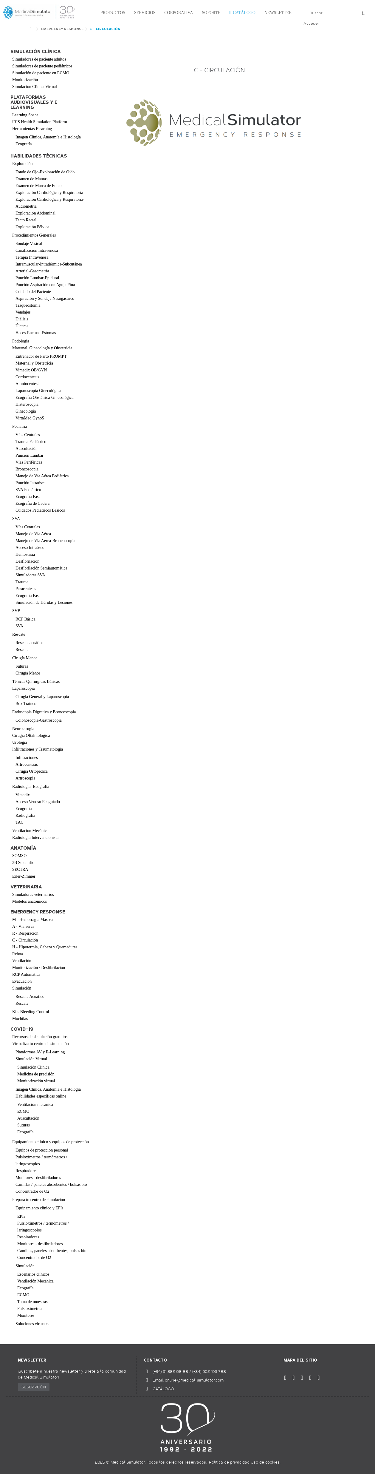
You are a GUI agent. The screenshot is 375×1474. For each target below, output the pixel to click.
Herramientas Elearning (32, 128)
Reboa (17, 954)
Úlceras (22, 326)
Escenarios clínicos (33, 1274)
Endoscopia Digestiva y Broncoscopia (44, 712)
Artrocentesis (27, 764)
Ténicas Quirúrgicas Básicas (36, 681)
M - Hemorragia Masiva (32, 919)
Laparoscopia (23, 688)
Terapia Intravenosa (32, 257)
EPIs (21, 1216)
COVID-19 (21, 1029)
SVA (16, 518)
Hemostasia (25, 554)
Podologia (20, 341)
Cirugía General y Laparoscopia (42, 696)
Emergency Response (37, 912)
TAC (20, 822)
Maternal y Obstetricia (34, 363)
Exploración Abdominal (35, 213)
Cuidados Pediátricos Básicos (40, 510)
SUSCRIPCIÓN (33, 1387)
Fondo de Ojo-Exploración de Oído (45, 172)
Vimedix (23, 795)
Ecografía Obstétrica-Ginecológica (45, 397)
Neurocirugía (23, 728)
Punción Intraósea (31, 483)
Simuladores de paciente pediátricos (42, 66)
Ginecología (26, 411)
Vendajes (23, 312)
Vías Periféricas (29, 462)
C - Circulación (25, 940)
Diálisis (22, 319)
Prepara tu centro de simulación (38, 1199)
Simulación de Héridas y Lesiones (44, 602)
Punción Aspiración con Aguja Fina (45, 285)
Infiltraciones (27, 757)
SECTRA (20, 869)
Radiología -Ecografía (30, 786)
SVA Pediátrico (28, 489)
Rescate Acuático (30, 996)
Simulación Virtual (31, 1059)
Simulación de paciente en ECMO (40, 73)
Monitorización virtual (36, 1081)
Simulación (21, 988)
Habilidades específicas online (41, 1096)
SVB (16, 611)
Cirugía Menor (24, 658)
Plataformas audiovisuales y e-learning (35, 102)
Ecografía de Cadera (32, 503)
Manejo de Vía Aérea (33, 534)
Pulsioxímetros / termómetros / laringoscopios (41, 1160)
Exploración (22, 163)
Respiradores (26, 1171)
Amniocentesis (28, 384)
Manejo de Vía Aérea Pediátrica (42, 476)
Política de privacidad (229, 1462)
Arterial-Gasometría (32, 271)
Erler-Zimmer (23, 876)
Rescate (18, 634)
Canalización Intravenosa (37, 250)
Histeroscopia (27, 404)
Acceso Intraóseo (30, 547)
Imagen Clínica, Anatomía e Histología (48, 137)
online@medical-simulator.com (194, 1380)
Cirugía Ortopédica (32, 771)
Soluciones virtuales (32, 1324)
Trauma (22, 582)
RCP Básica (25, 619)
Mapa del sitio (300, 1360)
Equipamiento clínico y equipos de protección (50, 1142)
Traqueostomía (28, 305)
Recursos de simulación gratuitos (39, 1037)
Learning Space (25, 115)
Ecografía (24, 144)
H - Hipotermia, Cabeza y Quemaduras (44, 947)
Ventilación (21, 961)
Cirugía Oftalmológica (31, 735)
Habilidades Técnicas (38, 156)
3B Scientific (23, 862)
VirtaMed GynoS (30, 418)
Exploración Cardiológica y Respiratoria (49, 192)
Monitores (26, 1315)
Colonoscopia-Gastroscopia (39, 720)
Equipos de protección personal (42, 1150)
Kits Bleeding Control (30, 1012)
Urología (19, 742)
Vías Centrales (28, 435)
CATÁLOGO (163, 1388)
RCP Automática (26, 974)
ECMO (23, 1111)
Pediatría (19, 426)
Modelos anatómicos (29, 901)
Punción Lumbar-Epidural (37, 278)
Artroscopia (25, 778)
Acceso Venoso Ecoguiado (38, 801)
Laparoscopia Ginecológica (38, 390)
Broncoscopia (27, 469)
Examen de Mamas (31, 179)
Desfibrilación (27, 561)
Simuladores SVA (30, 575)
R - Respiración (25, 933)
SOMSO (19, 855)
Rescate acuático (30, 642)
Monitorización (25, 80)
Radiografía (25, 815)
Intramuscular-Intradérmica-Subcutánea (49, 264)
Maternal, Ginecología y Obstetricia (42, 348)
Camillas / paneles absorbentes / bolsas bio (51, 1184)
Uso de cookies (265, 1462)
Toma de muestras (32, 1301)
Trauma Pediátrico (31, 441)
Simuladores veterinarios (33, 894)
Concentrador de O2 (32, 1191)
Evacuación (22, 981)
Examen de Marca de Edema (39, 185)
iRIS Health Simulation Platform (39, 122)
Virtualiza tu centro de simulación (40, 1043)
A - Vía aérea (23, 926)
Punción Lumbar (30, 455)
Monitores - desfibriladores (38, 1177)
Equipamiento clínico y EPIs (39, 1208)
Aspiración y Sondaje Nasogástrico (45, 298)
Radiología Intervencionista (35, 837)
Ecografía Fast (28, 496)
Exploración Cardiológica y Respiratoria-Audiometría (50, 203)
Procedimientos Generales (34, 235)
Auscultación (27, 448)
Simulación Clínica (33, 1067)
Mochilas (20, 1018)
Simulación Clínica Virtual (34, 86)
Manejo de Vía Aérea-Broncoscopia (45, 540)
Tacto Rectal (26, 220)
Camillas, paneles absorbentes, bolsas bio (51, 1250)
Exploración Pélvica (32, 227)
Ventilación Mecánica (30, 830)
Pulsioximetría (29, 1308)
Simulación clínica (35, 51)
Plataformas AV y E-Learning (40, 1052)
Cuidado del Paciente (33, 291)
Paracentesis (26, 588)
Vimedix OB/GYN (31, 370)
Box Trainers (26, 703)
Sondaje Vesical (29, 243)
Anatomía (23, 848)
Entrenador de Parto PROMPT (41, 356)
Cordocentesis (27, 377)
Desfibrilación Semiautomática (41, 568)
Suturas (22, 666)
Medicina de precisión (35, 1074)
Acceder (311, 23)
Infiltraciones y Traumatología (37, 749)
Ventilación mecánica (35, 1104)
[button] (111, 13)
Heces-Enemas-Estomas (36, 333)
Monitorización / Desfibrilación (38, 967)
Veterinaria (26, 887)
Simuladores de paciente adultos (39, 59)
